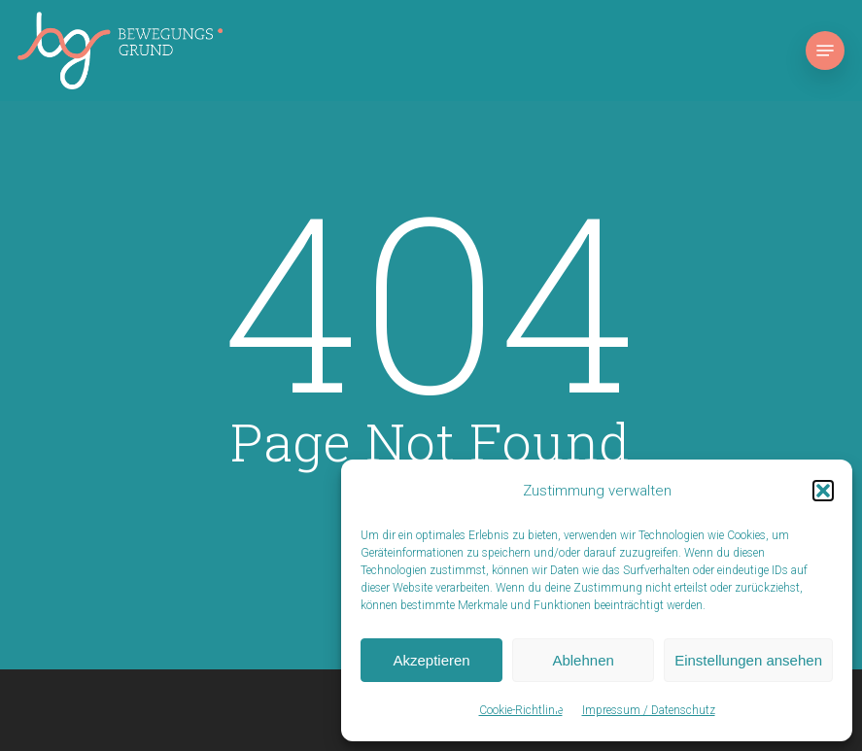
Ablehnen (582, 660)
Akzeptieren (431, 660)
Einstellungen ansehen (748, 660)
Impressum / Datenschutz (648, 710)
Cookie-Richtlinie (521, 710)
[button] (823, 490)
